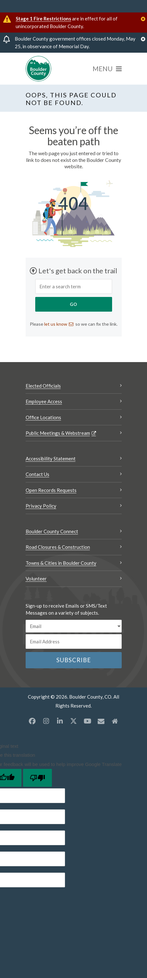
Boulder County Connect (52, 531)
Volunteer (36, 578)
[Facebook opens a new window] (32, 721)
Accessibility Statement (51, 458)
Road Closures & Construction (58, 547)
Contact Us (37, 474)
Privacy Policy (41, 506)
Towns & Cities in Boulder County (61, 563)
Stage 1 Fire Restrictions (43, 18)
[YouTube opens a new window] (87, 721)
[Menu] (107, 69)
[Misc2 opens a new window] (115, 721)
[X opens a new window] (73, 721)
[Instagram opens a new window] (46, 721)
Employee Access (44, 401)
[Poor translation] (37, 778)
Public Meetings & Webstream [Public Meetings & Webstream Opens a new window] (58, 433)
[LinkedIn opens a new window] (59, 721)
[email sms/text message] (74, 626)
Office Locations (43, 417)
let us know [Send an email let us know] (55, 324)
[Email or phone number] (74, 641)
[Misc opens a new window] (101, 721)
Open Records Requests (51, 490)
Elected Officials (43, 386)
